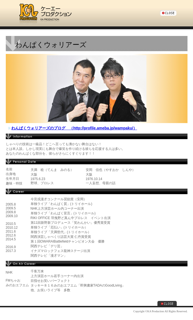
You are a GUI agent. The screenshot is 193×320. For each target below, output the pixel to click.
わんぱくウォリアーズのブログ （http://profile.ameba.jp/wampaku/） (74, 128)
